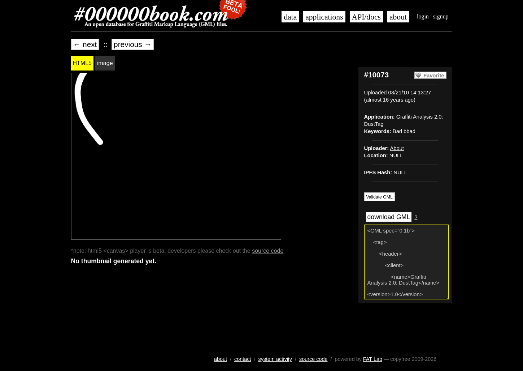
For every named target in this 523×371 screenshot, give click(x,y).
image (105, 63)
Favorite (433, 75)
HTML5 (82, 63)
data (290, 17)
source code (267, 251)
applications (324, 17)
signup (441, 16)
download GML (388, 217)
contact (242, 359)
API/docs (366, 17)
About (397, 148)
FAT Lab (372, 359)
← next (85, 44)
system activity (275, 359)
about (398, 17)
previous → (133, 44)
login (423, 16)
